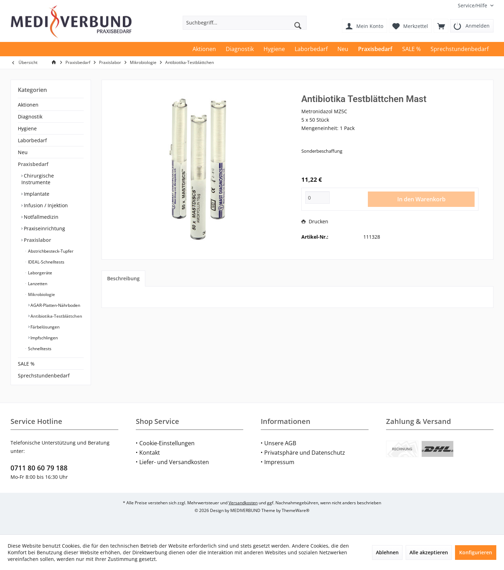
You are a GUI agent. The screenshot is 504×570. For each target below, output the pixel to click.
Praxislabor (36, 240)
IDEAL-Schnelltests (45, 262)
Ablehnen (387, 552)
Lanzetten (37, 284)
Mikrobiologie (41, 294)
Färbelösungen (44, 327)
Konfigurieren (475, 552)
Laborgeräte (39, 273)
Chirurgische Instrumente (37, 179)
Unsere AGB (280, 443)
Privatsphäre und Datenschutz (304, 452)
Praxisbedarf (33, 164)
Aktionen (28, 104)
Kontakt (149, 452)
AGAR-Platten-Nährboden (54, 305)
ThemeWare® (295, 510)
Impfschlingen (43, 338)
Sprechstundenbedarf (44, 375)
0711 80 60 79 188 (39, 467)
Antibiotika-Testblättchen (55, 316)
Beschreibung (123, 278)
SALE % (26, 363)
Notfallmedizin (40, 217)
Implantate (35, 193)
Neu (23, 152)
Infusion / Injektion (45, 205)
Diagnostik (30, 116)
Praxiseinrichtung (43, 228)
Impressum (279, 462)
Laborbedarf (32, 140)
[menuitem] (473, 5)
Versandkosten (243, 503)
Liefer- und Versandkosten (174, 462)
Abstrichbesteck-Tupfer (50, 251)
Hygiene (27, 128)
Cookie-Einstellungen (167, 443)
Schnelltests (39, 349)
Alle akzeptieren (429, 552)
